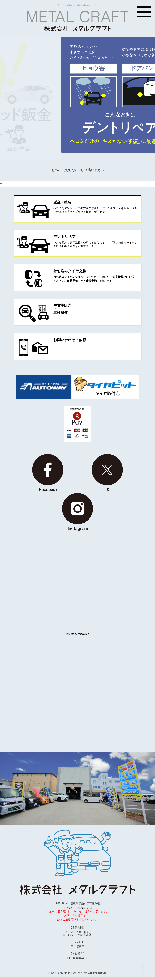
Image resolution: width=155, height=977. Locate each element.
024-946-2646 (84, 908)
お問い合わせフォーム (77, 915)
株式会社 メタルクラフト (77, 29)
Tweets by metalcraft (77, 633)
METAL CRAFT (77, 13)
